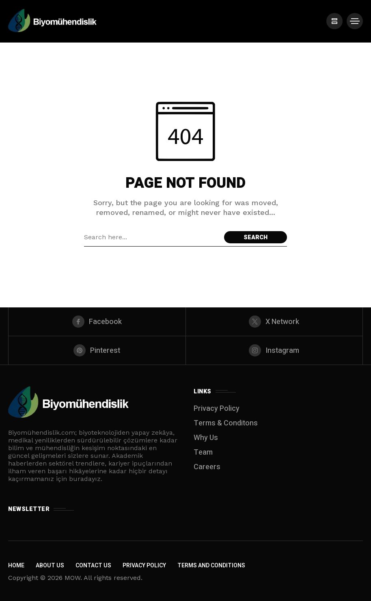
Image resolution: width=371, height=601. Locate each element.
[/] (334, 21)
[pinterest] (97, 350)
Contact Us (93, 565)
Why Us (206, 437)
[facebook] (97, 321)
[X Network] (274, 321)
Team (203, 452)
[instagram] (274, 350)
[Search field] (152, 237)
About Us (50, 565)
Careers (207, 466)
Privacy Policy (216, 408)
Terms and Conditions (211, 565)
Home (16, 565)
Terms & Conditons (226, 423)
